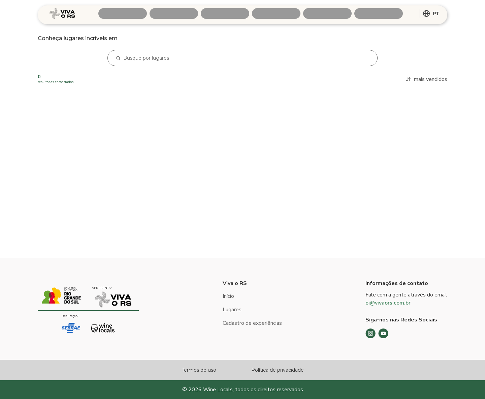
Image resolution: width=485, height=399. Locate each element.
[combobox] (431, 13)
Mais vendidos (426, 79)
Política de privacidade (277, 370)
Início (228, 296)
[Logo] (62, 13)
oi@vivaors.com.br (388, 303)
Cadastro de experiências (252, 323)
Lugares (232, 309)
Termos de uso (199, 370)
